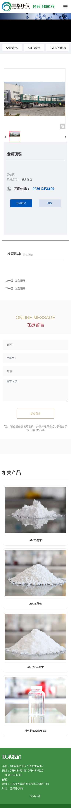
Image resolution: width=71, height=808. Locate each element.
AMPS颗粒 (12, 47)
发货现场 (20, 288)
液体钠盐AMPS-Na (35, 730)
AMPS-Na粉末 (58, 47)
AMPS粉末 (34, 47)
